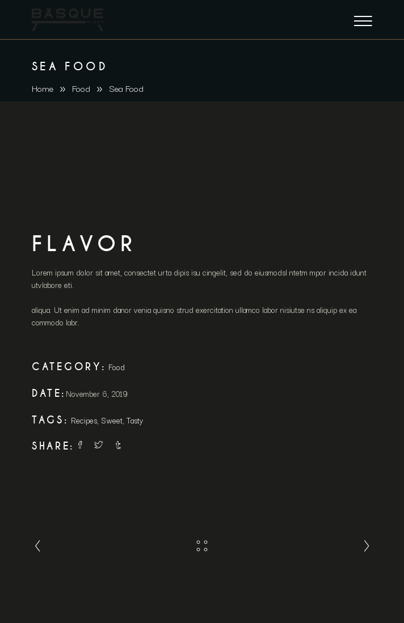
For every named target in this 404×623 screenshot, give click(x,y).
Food (81, 88)
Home (42, 88)
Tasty (135, 420)
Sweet (112, 420)
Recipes (84, 420)
